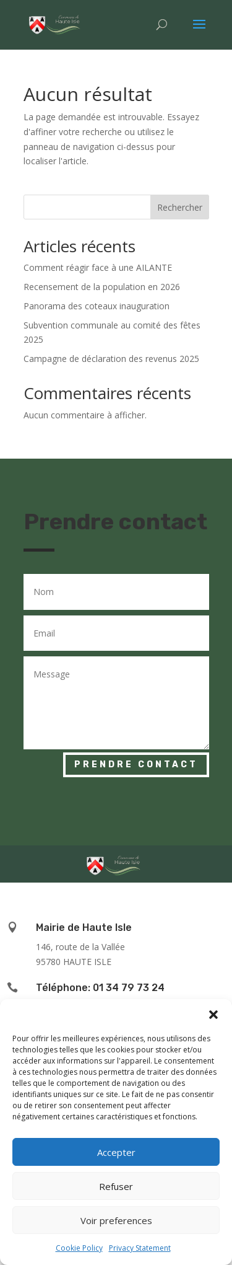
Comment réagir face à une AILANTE (98, 267)
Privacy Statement (140, 1248)
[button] (213, 1014)
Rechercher (179, 207)
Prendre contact (136, 764)
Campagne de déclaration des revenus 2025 (111, 358)
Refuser (116, 1186)
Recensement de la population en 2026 (102, 287)
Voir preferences (116, 1220)
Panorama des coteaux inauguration (97, 306)
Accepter (116, 1152)
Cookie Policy (79, 1248)
